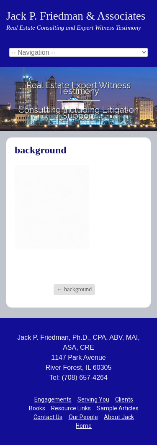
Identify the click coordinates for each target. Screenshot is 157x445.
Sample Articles (118, 408)
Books (37, 408)
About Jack (119, 417)
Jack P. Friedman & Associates (75, 16)
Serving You (93, 399)
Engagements (53, 399)
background (74, 289)
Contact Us (47, 417)
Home (84, 425)
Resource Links (71, 408)
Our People (83, 417)
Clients (124, 399)
